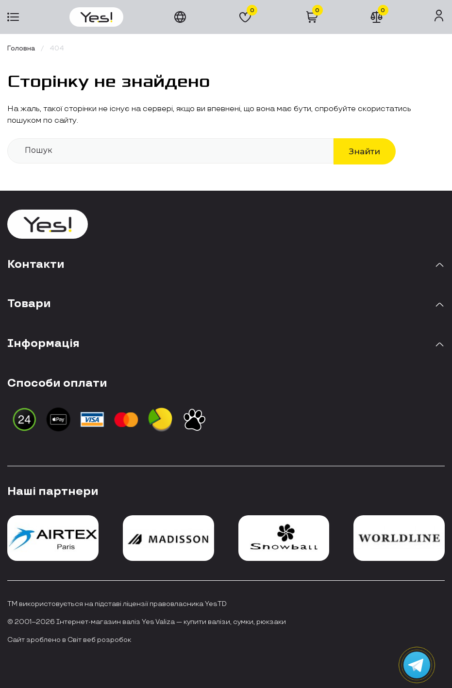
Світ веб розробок (99, 640)
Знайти (364, 151)
